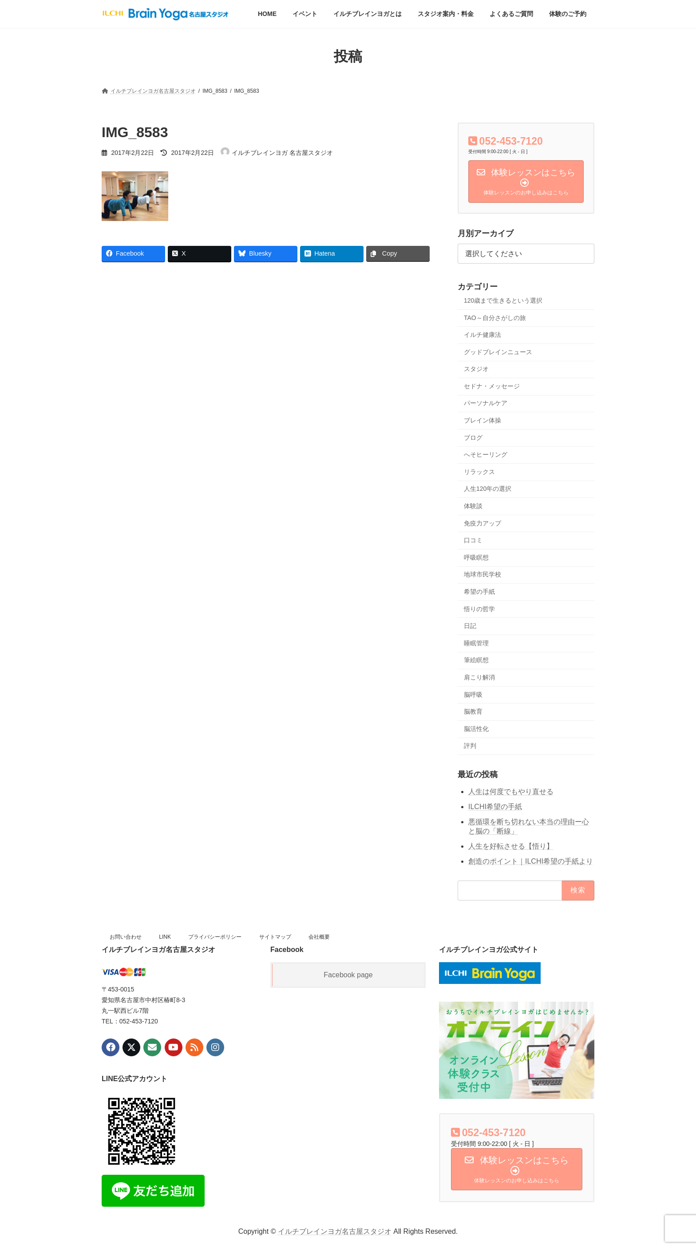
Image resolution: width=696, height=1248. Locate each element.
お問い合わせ (126, 937)
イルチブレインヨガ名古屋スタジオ (335, 1231)
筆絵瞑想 (476, 660)
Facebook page (348, 975)
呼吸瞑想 (476, 557)
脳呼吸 (473, 694)
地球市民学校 (482, 574)
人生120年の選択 (487, 489)
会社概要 (319, 937)
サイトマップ (275, 937)
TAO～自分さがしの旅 (495, 317)
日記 (470, 625)
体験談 (473, 505)
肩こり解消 (479, 677)
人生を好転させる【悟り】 (511, 846)
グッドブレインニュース (498, 351)
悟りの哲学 (479, 608)
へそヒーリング (485, 454)
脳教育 (473, 711)
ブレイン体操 (482, 420)
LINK (165, 937)
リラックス (479, 471)
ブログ (473, 437)
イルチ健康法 (482, 334)
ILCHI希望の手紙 (495, 806)
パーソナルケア (485, 403)
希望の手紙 (479, 591)
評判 (470, 746)
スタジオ (476, 368)
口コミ (473, 540)
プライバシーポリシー (214, 937)
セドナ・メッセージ (492, 386)
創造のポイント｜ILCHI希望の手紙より (530, 861)
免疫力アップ (482, 523)
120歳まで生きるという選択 (503, 300)
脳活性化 (476, 728)
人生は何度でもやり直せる (511, 791)
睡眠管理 (476, 643)
